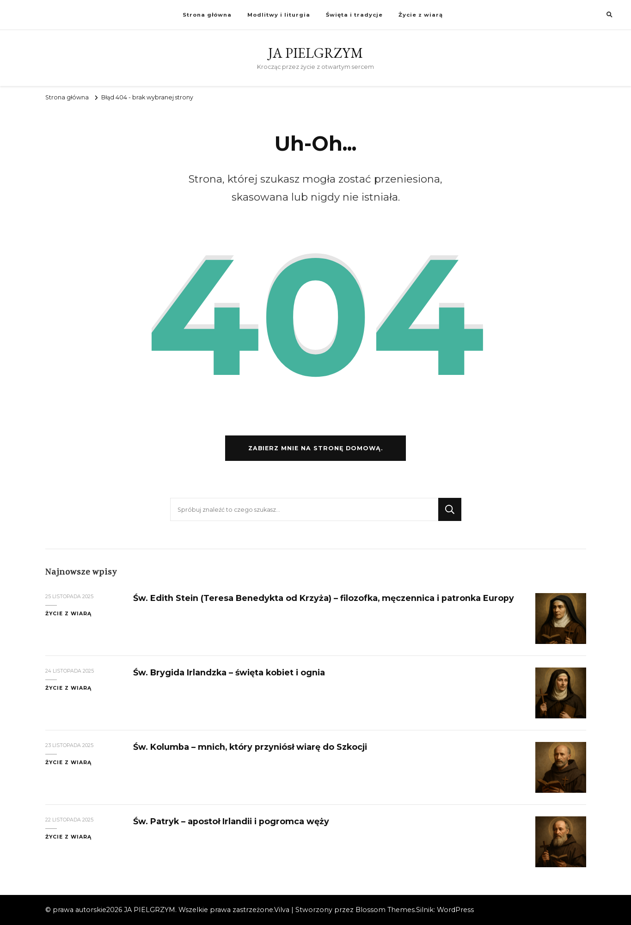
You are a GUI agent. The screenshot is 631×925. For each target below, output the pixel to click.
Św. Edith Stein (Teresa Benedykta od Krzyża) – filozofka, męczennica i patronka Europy (323, 598)
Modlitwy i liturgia (278, 15)
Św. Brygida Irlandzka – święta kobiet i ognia (229, 672)
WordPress (455, 910)
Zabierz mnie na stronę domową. (315, 448)
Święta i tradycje (354, 15)
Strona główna (207, 15)
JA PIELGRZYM (315, 53)
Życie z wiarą (420, 15)
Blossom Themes (385, 910)
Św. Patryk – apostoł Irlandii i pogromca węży (231, 821)
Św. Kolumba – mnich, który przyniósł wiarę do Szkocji (250, 747)
